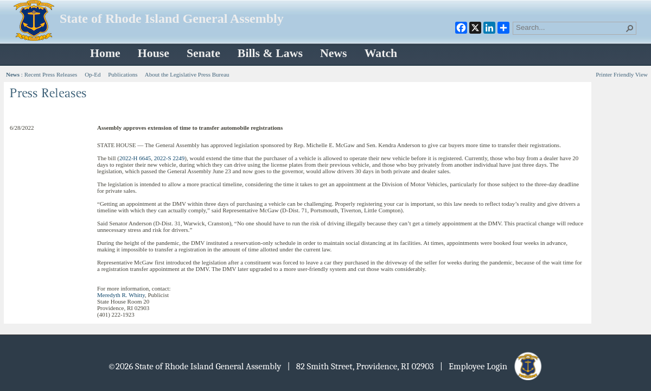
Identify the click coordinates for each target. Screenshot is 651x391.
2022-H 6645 (135, 158)
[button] (630, 28)
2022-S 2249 (169, 158)
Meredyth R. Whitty (121, 295)
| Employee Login (492, 366)
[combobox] (570, 27)
